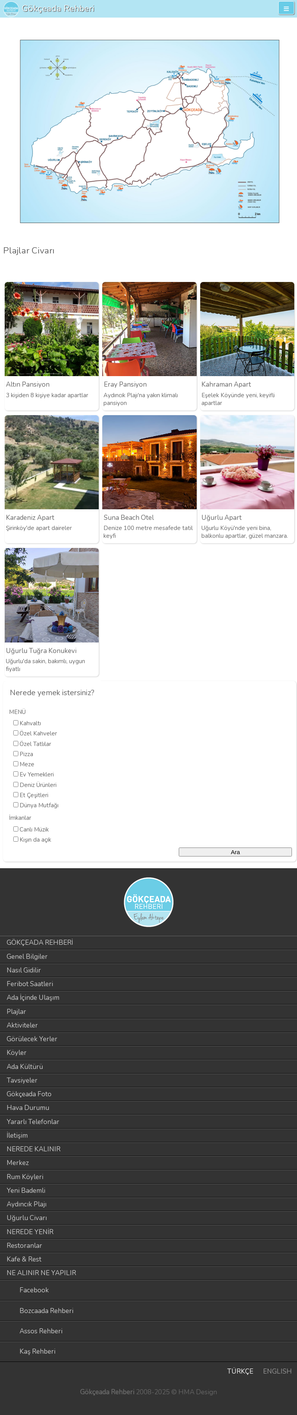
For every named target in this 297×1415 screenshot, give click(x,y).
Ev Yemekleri (37, 774)
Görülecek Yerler (32, 1039)
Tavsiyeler (22, 1080)
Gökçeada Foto (29, 1094)
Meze (27, 764)
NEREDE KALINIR (33, 1149)
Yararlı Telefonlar (33, 1121)
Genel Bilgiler (27, 956)
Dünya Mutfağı (39, 805)
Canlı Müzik (34, 829)
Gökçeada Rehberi (58, 8)
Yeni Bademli (26, 1190)
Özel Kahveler (38, 733)
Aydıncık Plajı (26, 1204)
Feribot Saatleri (30, 984)
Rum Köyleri (25, 1176)
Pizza (26, 754)
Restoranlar (24, 1245)
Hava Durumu (28, 1107)
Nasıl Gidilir (24, 970)
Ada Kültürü (25, 1066)
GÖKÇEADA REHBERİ (40, 942)
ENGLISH (277, 1371)
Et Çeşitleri (34, 795)
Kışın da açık (35, 840)
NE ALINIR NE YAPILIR (41, 1273)
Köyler (17, 1052)
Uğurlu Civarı (27, 1217)
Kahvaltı (30, 723)
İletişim (17, 1135)
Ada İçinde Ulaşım (33, 997)
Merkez (18, 1162)
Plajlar (16, 1011)
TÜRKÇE (240, 1371)
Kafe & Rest (24, 1259)
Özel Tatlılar (35, 744)
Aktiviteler (22, 1025)
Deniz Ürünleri (38, 785)
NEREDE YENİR (30, 1232)
